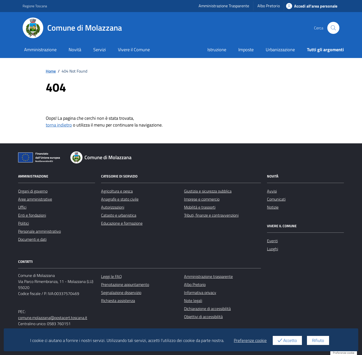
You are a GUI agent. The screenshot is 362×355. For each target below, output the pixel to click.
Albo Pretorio (268, 6)
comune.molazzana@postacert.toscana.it (52, 318)
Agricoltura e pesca (117, 191)
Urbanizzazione (280, 49)
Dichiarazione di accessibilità (207, 309)
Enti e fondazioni (32, 215)
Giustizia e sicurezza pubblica (208, 191)
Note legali (193, 301)
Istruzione (216, 49)
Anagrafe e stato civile (120, 199)
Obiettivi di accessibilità (203, 317)
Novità (75, 49)
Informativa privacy (200, 292)
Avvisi (272, 191)
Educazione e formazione (122, 223)
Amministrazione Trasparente (224, 6)
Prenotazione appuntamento (125, 284)
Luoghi (272, 249)
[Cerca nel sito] (333, 28)
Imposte (246, 49)
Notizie (273, 207)
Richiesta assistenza (118, 301)
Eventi (272, 241)
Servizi (99, 49)
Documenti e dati (32, 239)
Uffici (22, 207)
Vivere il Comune (134, 49)
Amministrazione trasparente (208, 276)
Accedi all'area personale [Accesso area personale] (311, 6)
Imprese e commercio (201, 199)
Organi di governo (33, 191)
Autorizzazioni (112, 207)
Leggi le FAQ (111, 276)
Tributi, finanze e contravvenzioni (211, 215)
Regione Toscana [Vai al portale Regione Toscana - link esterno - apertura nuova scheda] (35, 6)
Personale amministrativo (39, 231)
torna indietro (59, 125)
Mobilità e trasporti (199, 207)
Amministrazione (40, 49)
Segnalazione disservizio (121, 292)
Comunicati (276, 199)
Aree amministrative (35, 199)
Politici (23, 223)
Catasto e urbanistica (118, 215)
